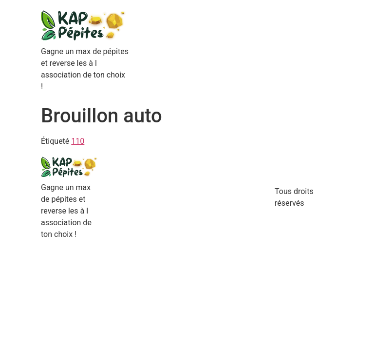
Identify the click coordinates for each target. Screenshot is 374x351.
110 (77, 141)
